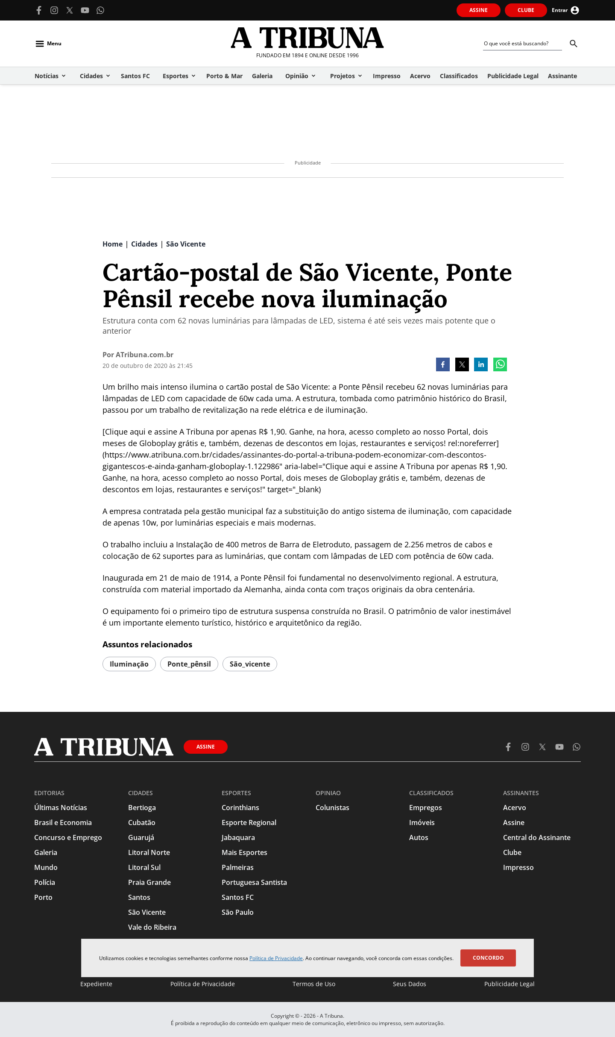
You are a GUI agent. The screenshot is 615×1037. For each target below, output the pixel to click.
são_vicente (250, 664)
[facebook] (443, 365)
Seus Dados (409, 984)
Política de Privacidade (276, 958)
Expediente (96, 984)
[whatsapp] (500, 365)
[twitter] (462, 365)
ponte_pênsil (189, 664)
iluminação (129, 664)
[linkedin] (481, 365)
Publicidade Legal (509, 984)
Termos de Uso (314, 984)
